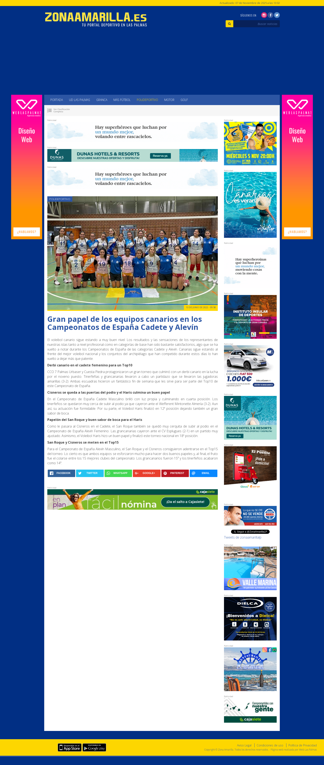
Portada (56, 100)
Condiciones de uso (270, 745)
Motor (169, 100)
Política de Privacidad (302, 745)
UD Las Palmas (79, 100)
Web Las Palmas (308, 749)
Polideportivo (147, 100)
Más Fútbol (122, 100)
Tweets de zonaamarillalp (242, 537)
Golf (184, 100)
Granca (101, 100)
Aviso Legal (244, 745)
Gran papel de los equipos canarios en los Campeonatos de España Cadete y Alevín (124, 323)
